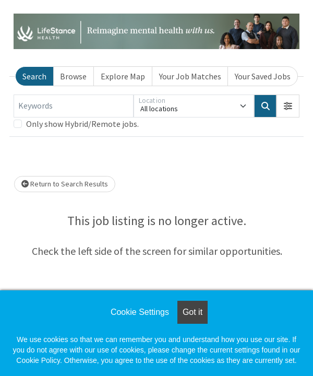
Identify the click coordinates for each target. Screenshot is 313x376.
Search (34, 76)
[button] (287, 106)
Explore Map (123, 76)
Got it (192, 312)
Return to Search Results (64, 184)
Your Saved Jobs (263, 76)
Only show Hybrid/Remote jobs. (82, 124)
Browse (73, 76)
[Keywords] (74, 106)
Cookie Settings (140, 312)
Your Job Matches (190, 76)
